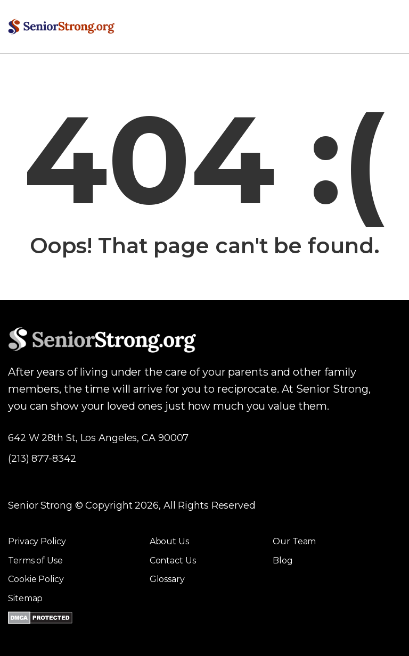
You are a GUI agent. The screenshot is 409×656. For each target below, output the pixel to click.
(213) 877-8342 (42, 458)
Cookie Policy (36, 579)
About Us (169, 541)
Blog (283, 560)
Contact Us (173, 560)
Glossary (167, 579)
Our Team (294, 541)
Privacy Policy (37, 541)
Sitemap (25, 598)
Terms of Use (35, 560)
